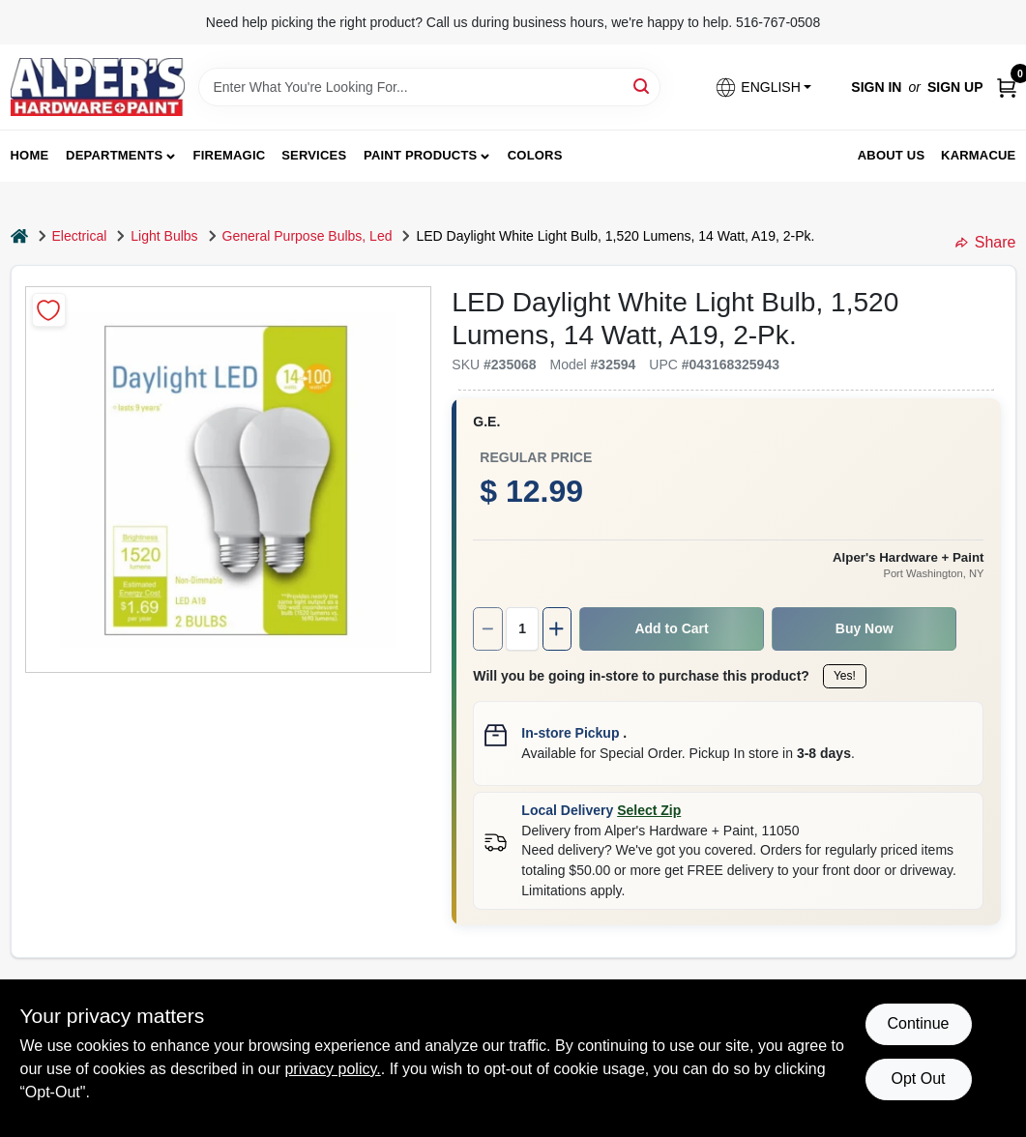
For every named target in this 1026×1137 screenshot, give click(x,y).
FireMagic (229, 155)
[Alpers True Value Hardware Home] (98, 87)
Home (30, 155)
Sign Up (955, 87)
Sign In (876, 87)
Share (985, 242)
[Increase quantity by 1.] (557, 629)
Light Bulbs (164, 236)
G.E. (486, 421)
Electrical (79, 236)
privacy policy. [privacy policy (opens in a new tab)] (332, 1069)
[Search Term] (429, 87)
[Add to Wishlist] (49, 310)
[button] (763, 87)
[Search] (643, 86)
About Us (891, 155)
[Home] (19, 236)
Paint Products (420, 155)
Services (313, 155)
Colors (535, 155)
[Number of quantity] (522, 629)
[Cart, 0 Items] (1006, 87)
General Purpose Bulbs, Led (307, 236)
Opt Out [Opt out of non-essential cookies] (918, 1078)
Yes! (845, 676)
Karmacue (978, 155)
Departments (114, 155)
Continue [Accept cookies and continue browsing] (918, 1023)
